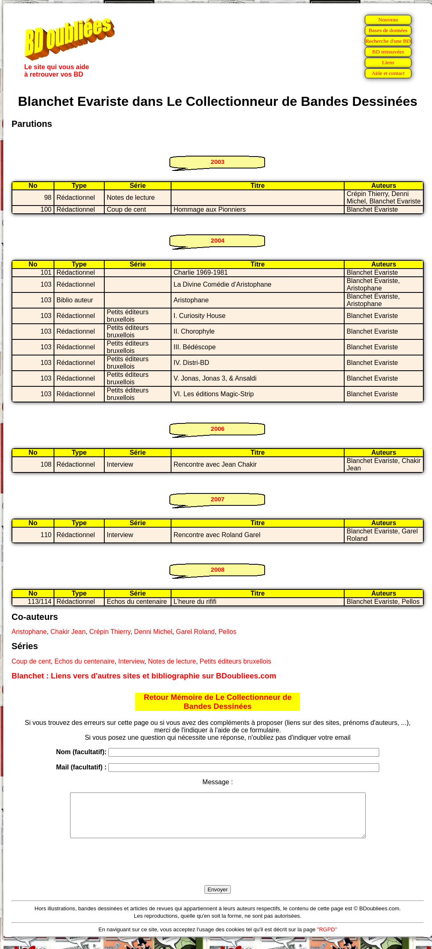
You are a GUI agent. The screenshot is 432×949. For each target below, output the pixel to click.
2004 (217, 240)
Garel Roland (195, 631)
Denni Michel (153, 631)
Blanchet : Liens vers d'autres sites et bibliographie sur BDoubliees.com (144, 675)
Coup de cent (31, 661)
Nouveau (388, 19)
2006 (217, 428)
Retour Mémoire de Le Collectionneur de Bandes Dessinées (218, 702)
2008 (217, 569)
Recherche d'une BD (388, 41)
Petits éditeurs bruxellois (235, 661)
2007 (217, 499)
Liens (388, 62)
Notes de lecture (172, 661)
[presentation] (217, 871)
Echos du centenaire (84, 661)
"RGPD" (327, 938)
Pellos (227, 631)
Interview (131, 661)
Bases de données (388, 30)
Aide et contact (388, 73)
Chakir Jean (67, 631)
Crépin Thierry (110, 631)
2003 (217, 161)
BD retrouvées (388, 52)
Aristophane (29, 631)
